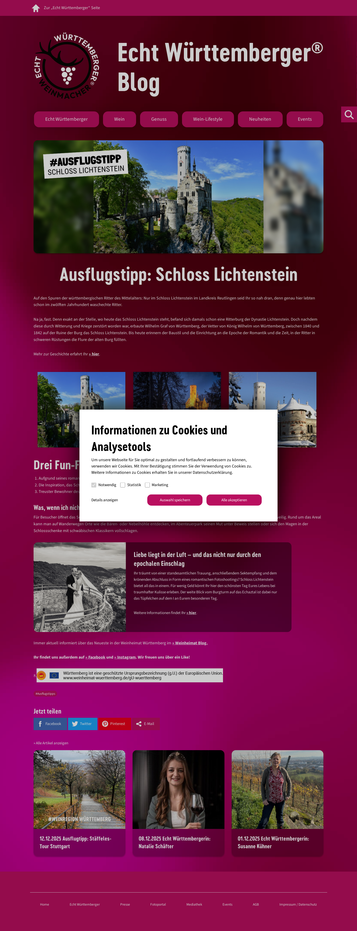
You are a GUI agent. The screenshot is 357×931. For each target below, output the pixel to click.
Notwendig (103, 485)
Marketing (156, 485)
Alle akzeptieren (234, 500)
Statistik (130, 485)
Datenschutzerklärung (212, 472)
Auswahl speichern (175, 500)
